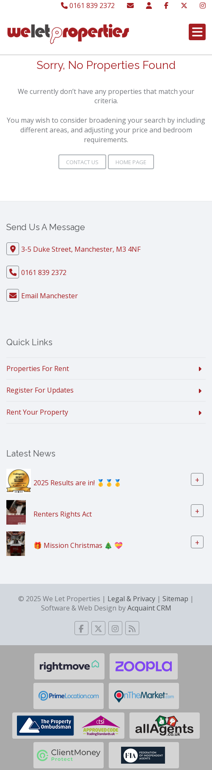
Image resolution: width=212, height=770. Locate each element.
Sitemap (175, 598)
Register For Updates (40, 390)
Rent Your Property (37, 412)
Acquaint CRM (149, 608)
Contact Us (82, 162)
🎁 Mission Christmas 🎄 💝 (78, 545)
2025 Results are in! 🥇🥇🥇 (77, 482)
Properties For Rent (37, 368)
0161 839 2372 (88, 5)
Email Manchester (49, 295)
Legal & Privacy (131, 598)
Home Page (131, 162)
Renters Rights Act (62, 514)
